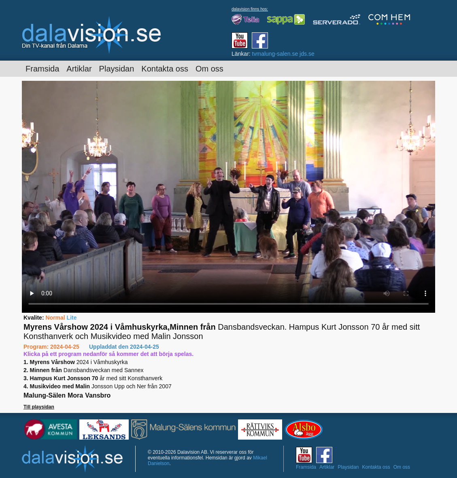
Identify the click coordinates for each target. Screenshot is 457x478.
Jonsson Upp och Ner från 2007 (97, 386)
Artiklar (78, 68)
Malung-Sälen (44, 395)
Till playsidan (38, 407)
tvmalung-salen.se (275, 54)
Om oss (209, 68)
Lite (72, 317)
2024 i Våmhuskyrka (75, 362)
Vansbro (98, 395)
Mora (75, 395)
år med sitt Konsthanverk (92, 378)
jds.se (307, 54)
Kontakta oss (164, 68)
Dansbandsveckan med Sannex (83, 370)
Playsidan (116, 68)
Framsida (42, 68)
